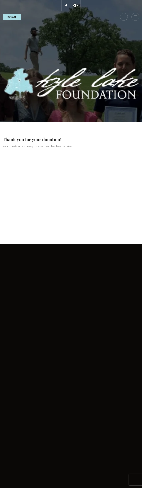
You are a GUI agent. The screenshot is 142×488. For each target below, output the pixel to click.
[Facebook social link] (66, 5)
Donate (11, 16)
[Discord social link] (76, 5)
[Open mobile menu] (135, 17)
